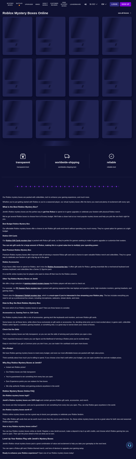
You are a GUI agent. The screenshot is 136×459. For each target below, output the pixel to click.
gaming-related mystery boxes (36, 283)
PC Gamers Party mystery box (28, 288)
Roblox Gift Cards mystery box (18, 240)
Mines (37, 4)
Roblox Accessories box (58, 267)
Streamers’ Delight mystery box (28, 295)
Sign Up (125, 4)
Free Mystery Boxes (64, 4)
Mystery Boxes (10, 4)
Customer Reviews (54, 4)
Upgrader (29, 4)
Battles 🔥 (19, 4)
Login (114, 4)
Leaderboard (75, 4)
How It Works (45, 4)
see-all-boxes (125, 13)
